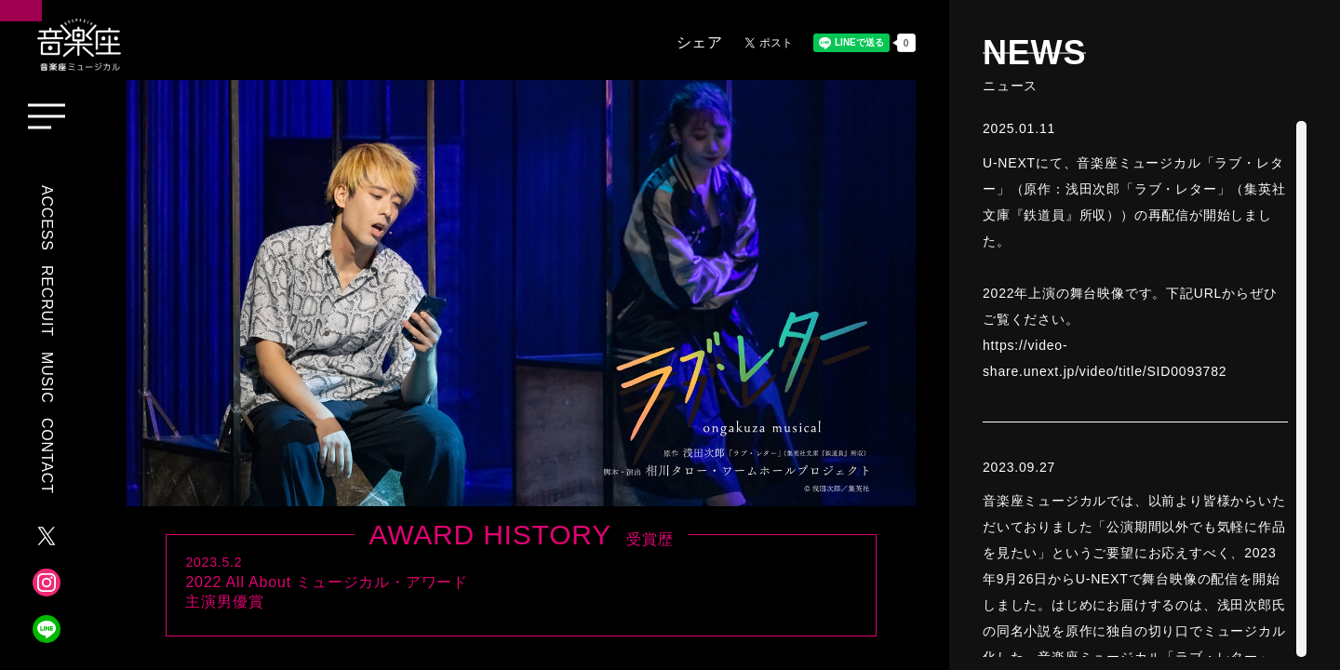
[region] (1144, 389)
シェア (700, 42)
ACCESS (47, 218)
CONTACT (47, 456)
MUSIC (47, 378)
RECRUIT (47, 301)
